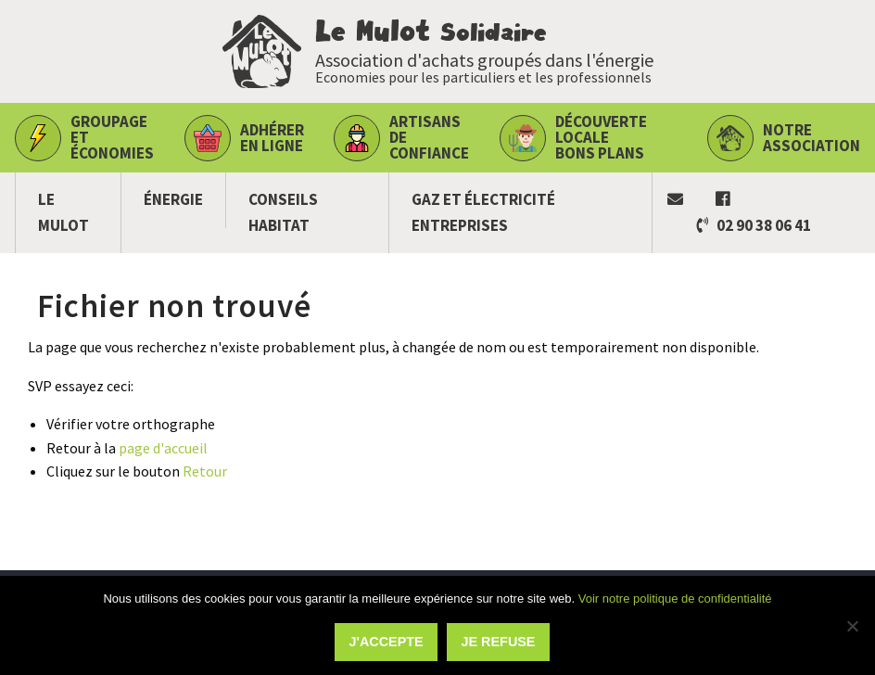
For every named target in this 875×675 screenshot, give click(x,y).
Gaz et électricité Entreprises (483, 212)
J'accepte (386, 641)
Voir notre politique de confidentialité (675, 598)
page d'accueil (163, 448)
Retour (205, 471)
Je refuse (499, 641)
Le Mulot (63, 212)
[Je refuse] (852, 626)
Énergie (173, 199)
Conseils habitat (283, 212)
